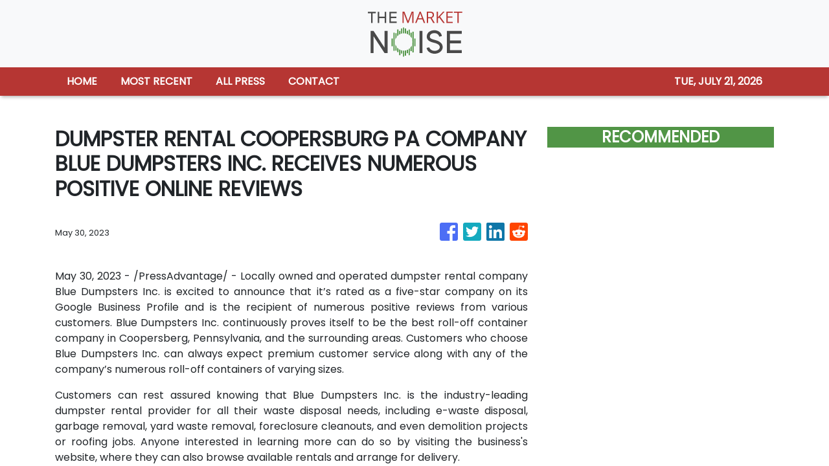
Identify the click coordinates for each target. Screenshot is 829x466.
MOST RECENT (156, 81)
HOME (82, 81)
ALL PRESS (240, 81)
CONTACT (313, 81)
